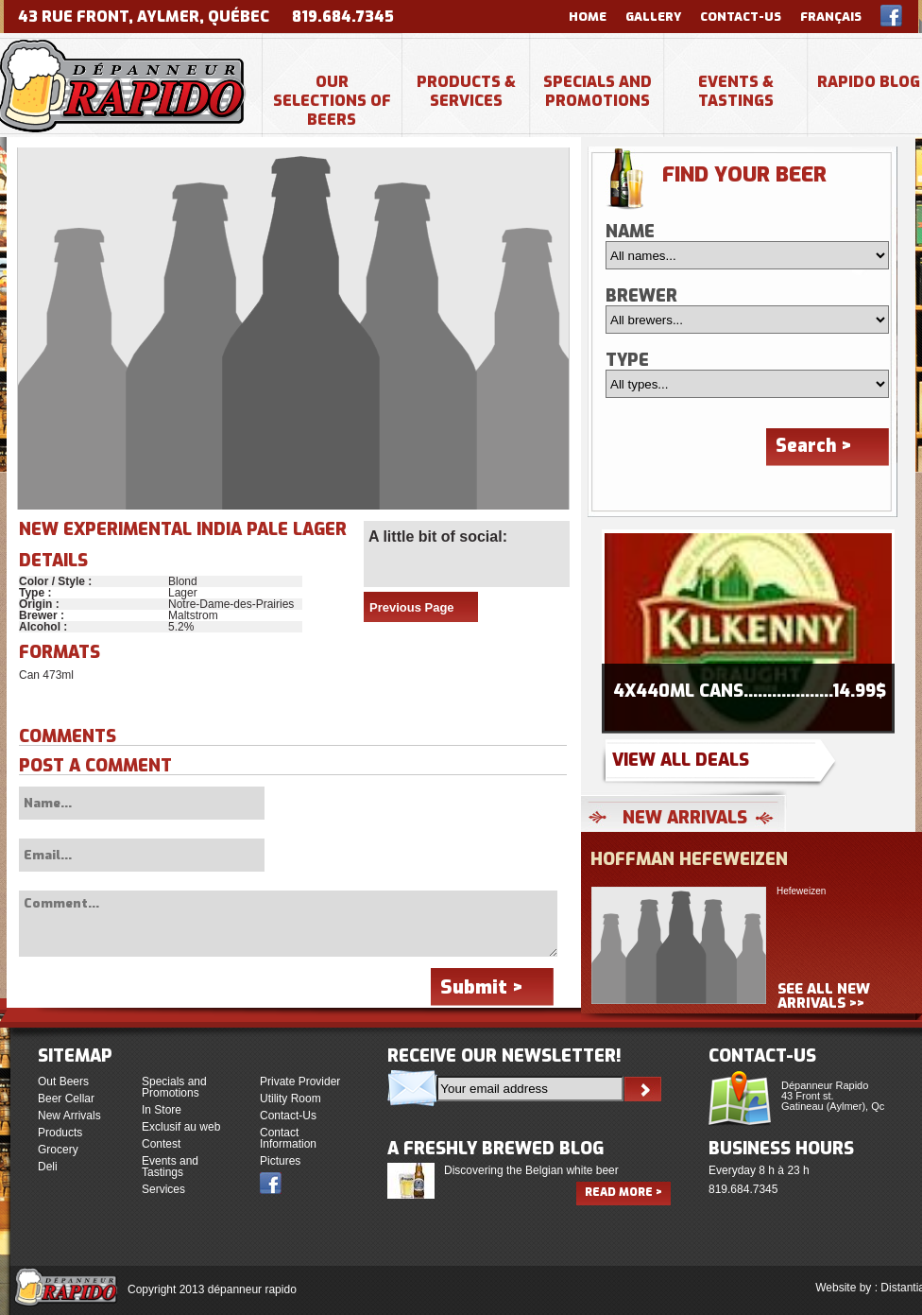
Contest (161, 1144)
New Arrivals (69, 1115)
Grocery (58, 1149)
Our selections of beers (332, 101)
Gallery (653, 17)
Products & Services (466, 91)
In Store (161, 1109)
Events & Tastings (736, 91)
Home (587, 17)
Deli (48, 1166)
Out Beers (63, 1081)
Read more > (623, 1192)
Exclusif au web (181, 1126)
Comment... (288, 924)
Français (831, 17)
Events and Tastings (170, 1166)
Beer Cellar (66, 1098)
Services (163, 1189)
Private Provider (300, 1081)
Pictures (280, 1161)
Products (60, 1132)
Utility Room (290, 1098)
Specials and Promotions (597, 91)
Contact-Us (740, 17)
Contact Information (288, 1138)
